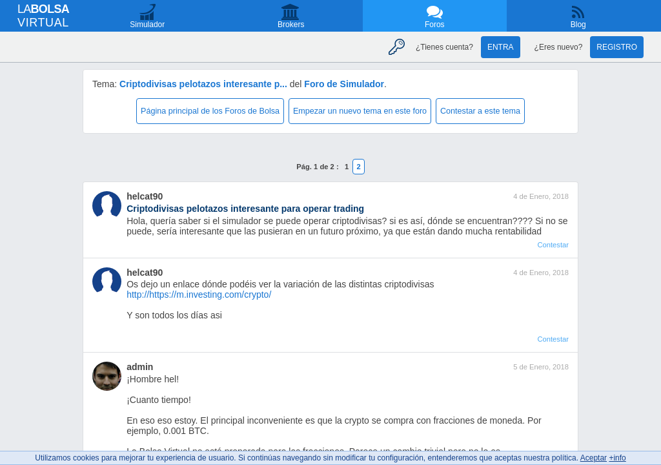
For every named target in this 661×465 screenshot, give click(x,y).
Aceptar (593, 457)
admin (140, 367)
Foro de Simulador (344, 84)
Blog (578, 24)
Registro (616, 47)
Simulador (147, 24)
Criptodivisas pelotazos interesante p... (203, 84)
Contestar (553, 245)
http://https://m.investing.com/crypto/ (199, 294)
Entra (500, 47)
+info (617, 457)
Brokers (291, 24)
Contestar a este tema (480, 111)
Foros (435, 24)
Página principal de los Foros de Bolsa (210, 111)
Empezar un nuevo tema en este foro (360, 111)
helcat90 (145, 196)
